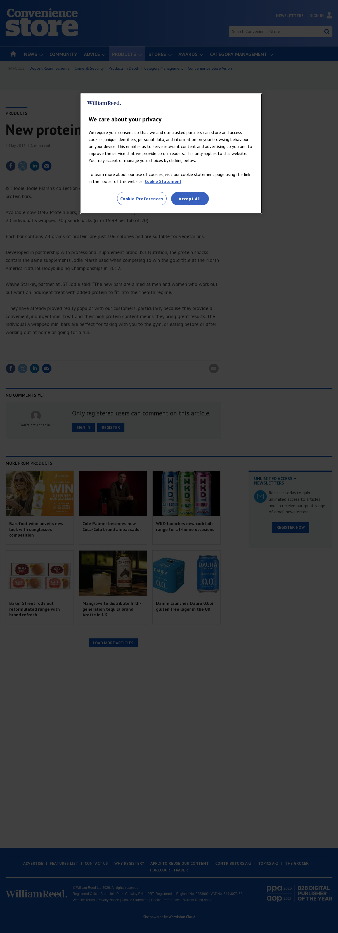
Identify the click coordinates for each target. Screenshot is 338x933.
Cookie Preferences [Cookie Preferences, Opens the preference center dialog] (141, 198)
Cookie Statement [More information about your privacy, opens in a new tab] (163, 181)
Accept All (190, 198)
